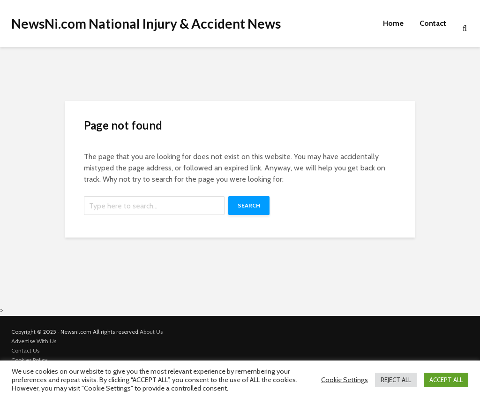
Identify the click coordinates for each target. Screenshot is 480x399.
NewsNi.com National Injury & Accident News (146, 23)
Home (393, 23)
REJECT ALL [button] (396, 380)
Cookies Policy (29, 359)
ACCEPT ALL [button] (446, 380)
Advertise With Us (33, 341)
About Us (151, 331)
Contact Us (25, 350)
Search (249, 205)
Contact (433, 23)
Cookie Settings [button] (344, 380)
